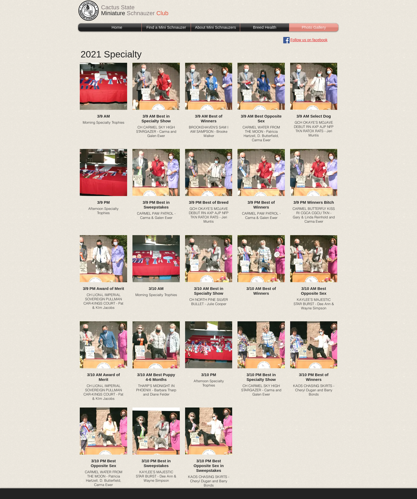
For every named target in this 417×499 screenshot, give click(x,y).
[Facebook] (286, 40)
